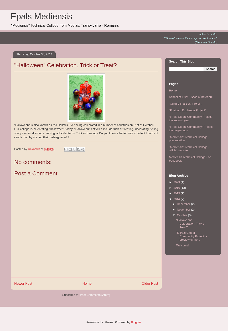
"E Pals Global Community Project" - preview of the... (191, 236)
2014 (177, 199)
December (184, 204)
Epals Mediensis (41, 16)
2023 (177, 182)
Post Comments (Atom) (95, 294)
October (182, 215)
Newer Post (23, 283)
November (184, 209)
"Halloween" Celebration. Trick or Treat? (190, 223)
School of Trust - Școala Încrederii (190, 97)
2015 (177, 193)
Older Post (150, 283)
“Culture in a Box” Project (185, 103)
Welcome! (182, 245)
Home (87, 283)
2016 (177, 187)
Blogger (136, 322)
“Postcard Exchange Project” (187, 110)
